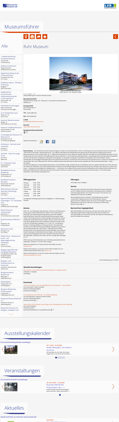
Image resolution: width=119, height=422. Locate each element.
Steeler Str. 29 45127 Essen (11, 115)
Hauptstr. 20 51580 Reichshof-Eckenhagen (11, 202)
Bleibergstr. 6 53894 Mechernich (11, 275)
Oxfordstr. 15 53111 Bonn (11, 192)
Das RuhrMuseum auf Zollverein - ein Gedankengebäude (40, 295)
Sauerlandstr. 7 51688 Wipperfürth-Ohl (11, 292)
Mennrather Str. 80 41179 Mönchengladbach (11, 137)
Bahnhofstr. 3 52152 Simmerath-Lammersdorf (11, 213)
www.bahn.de (27, 246)
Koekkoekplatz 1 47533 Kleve (11, 165)
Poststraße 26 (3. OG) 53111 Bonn (11, 76)
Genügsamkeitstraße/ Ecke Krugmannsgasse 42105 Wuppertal (11, 253)
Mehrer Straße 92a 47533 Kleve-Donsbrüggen (11, 107)
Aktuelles (14, 408)
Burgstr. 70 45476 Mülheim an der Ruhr (11, 122)
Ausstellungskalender (27, 333)
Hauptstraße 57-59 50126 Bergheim (11, 283)
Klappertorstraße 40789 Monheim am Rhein (11, 67)
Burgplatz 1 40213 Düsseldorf (11, 85)
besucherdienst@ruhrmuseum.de (33, 121)
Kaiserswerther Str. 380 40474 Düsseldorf (11, 129)
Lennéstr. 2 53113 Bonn (11, 147)
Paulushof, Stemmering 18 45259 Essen (11, 265)
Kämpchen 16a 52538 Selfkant (11, 222)
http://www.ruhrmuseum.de (31, 127)
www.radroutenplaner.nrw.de (32, 255)
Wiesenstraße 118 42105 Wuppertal (11, 173)
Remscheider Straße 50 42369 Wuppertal (11, 182)
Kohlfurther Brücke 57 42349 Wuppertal (11, 301)
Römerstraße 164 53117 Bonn (11, 97)
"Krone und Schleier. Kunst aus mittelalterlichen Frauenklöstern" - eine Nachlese (47, 285)
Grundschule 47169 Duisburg (11, 59)
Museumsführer (21, 26)
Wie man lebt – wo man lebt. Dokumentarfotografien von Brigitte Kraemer (45, 270)
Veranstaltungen (22, 370)
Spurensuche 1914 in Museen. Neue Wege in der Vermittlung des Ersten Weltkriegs (47, 304)
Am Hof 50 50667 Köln (11, 156)
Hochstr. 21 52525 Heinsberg (11, 241)
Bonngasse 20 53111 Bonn (11, 230)
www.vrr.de (48, 250)
